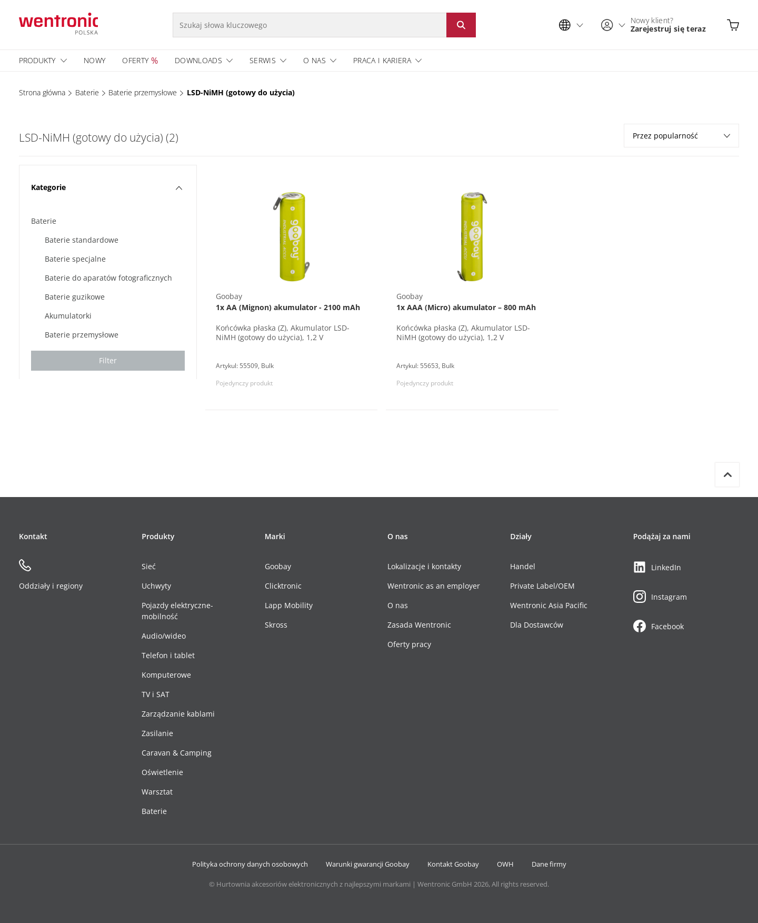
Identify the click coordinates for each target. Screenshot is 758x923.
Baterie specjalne (75, 259)
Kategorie (106, 187)
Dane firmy (549, 864)
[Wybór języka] (574, 25)
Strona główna (42, 92)
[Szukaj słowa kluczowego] (309, 25)
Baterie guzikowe (75, 297)
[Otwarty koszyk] (733, 25)
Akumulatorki (68, 316)
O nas (314, 60)
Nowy (94, 60)
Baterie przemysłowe (142, 92)
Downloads (198, 60)
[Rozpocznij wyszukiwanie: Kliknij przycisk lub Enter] (461, 25)
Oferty (135, 60)
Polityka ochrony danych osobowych (250, 864)
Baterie (87, 92)
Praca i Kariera (382, 60)
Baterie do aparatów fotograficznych (108, 278)
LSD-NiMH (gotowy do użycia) (241, 92)
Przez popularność (681, 136)
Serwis (263, 60)
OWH (505, 864)
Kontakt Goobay (453, 864)
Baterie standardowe (81, 240)
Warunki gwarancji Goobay (368, 864)
